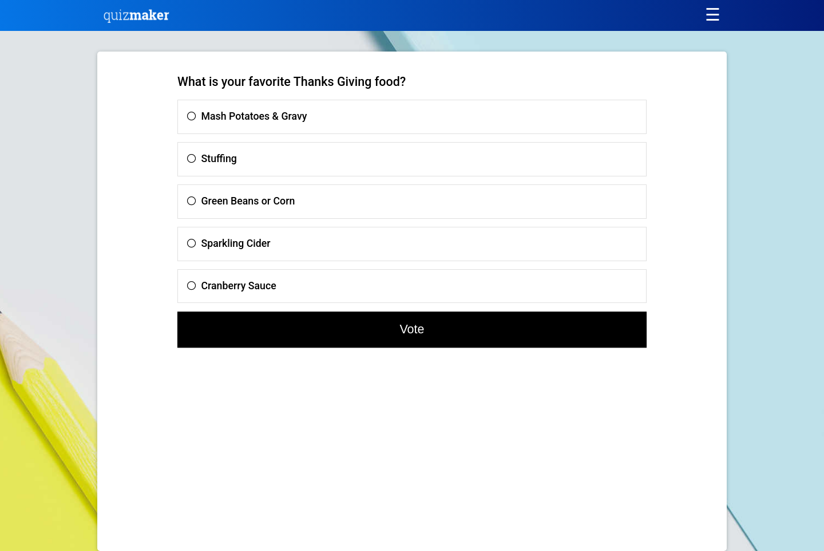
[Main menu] (712, 14)
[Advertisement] (210, 454)
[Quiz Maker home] (137, 20)
